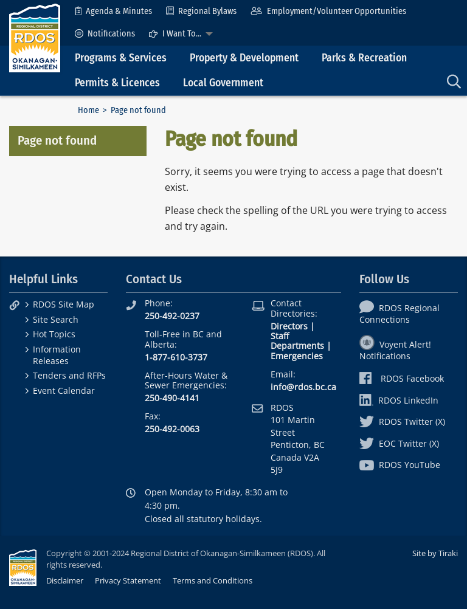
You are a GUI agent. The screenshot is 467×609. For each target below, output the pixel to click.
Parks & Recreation (364, 58)
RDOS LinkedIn (398, 400)
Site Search (55, 319)
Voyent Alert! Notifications (395, 350)
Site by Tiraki (435, 553)
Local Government (223, 83)
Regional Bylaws (201, 11)
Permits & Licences (117, 83)
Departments (297, 345)
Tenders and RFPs (69, 375)
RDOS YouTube (399, 464)
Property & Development (244, 58)
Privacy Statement (128, 580)
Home (88, 110)
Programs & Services (121, 58)
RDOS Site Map (63, 304)
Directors (289, 326)
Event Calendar (64, 390)
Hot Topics (54, 334)
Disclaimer (64, 580)
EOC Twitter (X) (399, 443)
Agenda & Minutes (113, 11)
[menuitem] (113, 11)
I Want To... (175, 34)
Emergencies (297, 356)
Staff (280, 336)
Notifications (105, 34)
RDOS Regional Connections (399, 313)
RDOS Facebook (401, 378)
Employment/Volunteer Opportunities (328, 11)
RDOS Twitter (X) (402, 421)
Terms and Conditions (212, 580)
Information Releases (57, 354)
